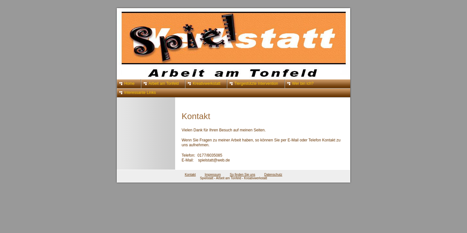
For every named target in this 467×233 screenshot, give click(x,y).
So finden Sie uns (242, 174)
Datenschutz (273, 174)
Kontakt (190, 174)
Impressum (213, 174)
